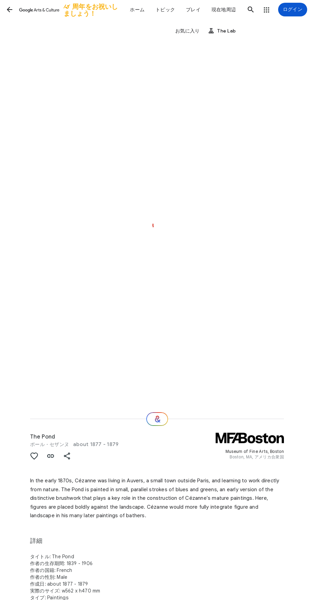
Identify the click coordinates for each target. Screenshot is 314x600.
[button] (9, 9)
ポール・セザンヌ (49, 444)
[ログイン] (292, 9)
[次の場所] (157, 419)
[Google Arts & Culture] (69, 9)
